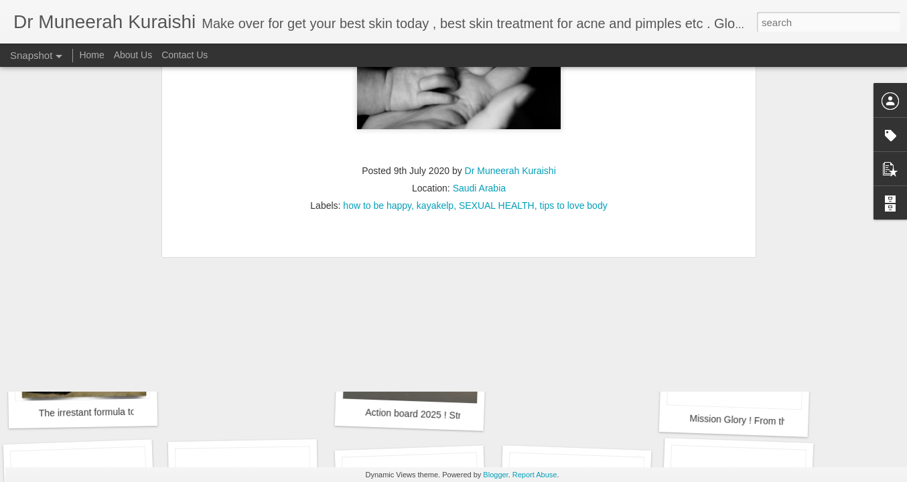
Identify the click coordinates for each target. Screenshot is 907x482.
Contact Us (184, 55)
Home (91, 55)
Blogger (495, 475)
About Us (133, 55)
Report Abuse (534, 475)
